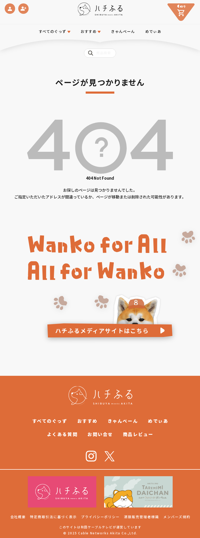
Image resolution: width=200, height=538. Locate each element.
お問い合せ (100, 434)
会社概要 (18, 516)
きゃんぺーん (123, 31)
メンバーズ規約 (176, 516)
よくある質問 (62, 434)
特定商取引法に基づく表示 (53, 516)
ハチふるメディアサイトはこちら (102, 330)
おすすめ (87, 421)
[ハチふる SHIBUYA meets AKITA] (100, 9)
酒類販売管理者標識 (141, 516)
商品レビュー (138, 434)
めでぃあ (153, 31)
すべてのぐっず (52, 31)
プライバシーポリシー (100, 516)
